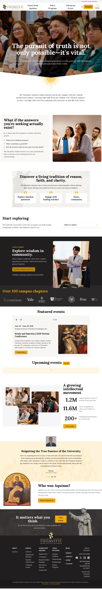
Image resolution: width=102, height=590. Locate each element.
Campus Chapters (55, 555)
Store (68, 560)
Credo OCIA (43, 570)
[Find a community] (76, 198)
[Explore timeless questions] (25, 198)
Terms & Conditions (55, 584)
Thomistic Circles (29, 566)
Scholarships (56, 562)
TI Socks (69, 564)
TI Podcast (43, 557)
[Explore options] (80, 225)
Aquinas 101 (44, 554)
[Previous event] (16, 320)
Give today (70, 426)
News (68, 548)
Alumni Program (55, 566)
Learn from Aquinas (35, 7)
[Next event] (21, 320)
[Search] (82, 7)
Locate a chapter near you (23, 269)
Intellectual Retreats (29, 556)
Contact (69, 557)
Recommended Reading (44, 561)
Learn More (21, 352)
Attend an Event (70, 7)
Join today (60, 519)
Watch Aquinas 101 (46, 500)
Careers (15, 552)
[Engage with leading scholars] (51, 198)
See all (66, 363)
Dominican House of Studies (89, 1)
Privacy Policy (45, 584)
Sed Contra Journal (42, 566)
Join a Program (54, 7)
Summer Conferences (30, 561)
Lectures (28, 552)
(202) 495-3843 (84, 554)
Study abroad (56, 559)
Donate (88, 6)
